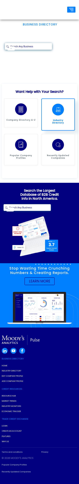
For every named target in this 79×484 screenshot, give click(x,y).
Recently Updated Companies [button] (16, 471)
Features (6, 436)
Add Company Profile (12, 381)
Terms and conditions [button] (12, 452)
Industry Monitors (11, 406)
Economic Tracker (11, 411)
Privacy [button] (44, 452)
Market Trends (9, 401)
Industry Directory (11, 371)
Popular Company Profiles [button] (14, 464)
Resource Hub (9, 396)
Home (4, 365)
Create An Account (12, 431)
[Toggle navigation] (71, 10)
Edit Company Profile (12, 376)
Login (4, 426)
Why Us (5, 441)
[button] (21, 109)
